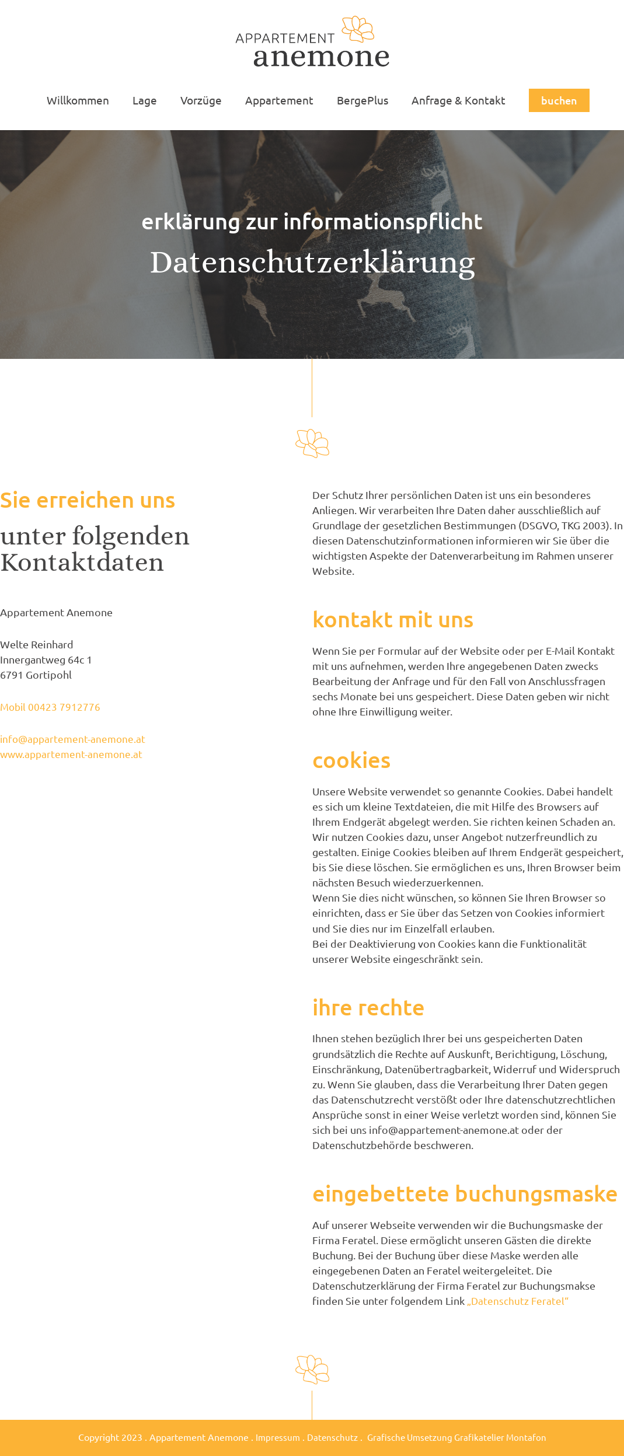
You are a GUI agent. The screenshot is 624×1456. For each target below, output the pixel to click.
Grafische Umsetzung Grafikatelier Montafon (458, 1437)
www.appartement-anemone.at (73, 754)
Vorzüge (201, 100)
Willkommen (81, 100)
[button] (555, 100)
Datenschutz (329, 1437)
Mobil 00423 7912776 (51, 706)
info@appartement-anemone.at (75, 738)
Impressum (273, 1437)
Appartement (279, 100)
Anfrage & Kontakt (456, 100)
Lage (146, 100)
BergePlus (360, 100)
